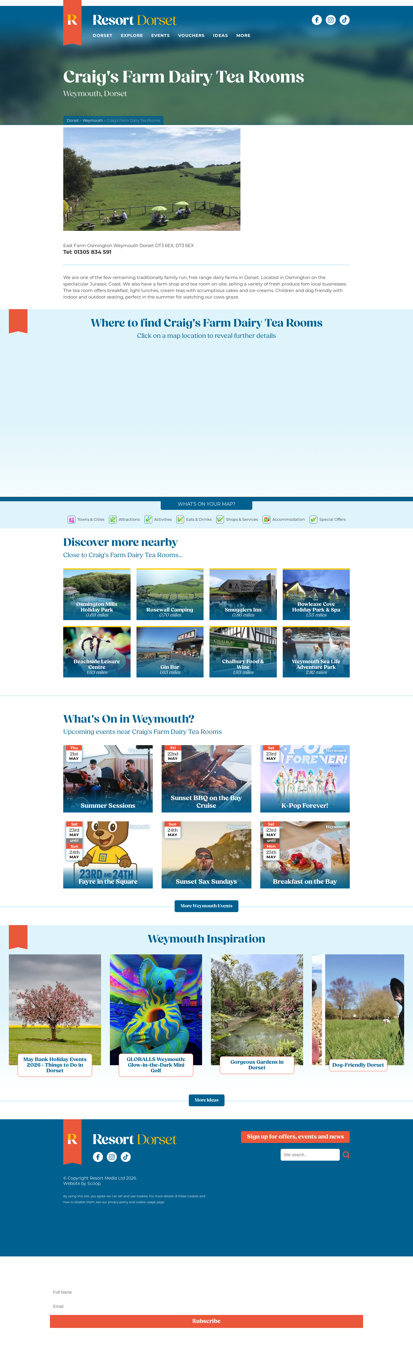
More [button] (243, 35)
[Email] (206, 1306)
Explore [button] (132, 35)
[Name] (206, 1292)
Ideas (220, 35)
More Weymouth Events (206, 906)
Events (160, 35)
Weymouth (93, 120)
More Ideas (207, 1100)
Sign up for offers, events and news (295, 1137)
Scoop (93, 1183)
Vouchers (191, 35)
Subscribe (206, 1321)
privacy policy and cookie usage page (136, 1202)
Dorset (103, 35)
